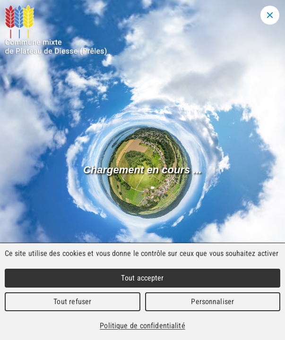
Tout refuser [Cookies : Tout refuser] (72, 301)
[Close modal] (269, 15)
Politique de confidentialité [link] (142, 325)
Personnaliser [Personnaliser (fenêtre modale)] (212, 301)
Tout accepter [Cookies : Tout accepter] (142, 277)
